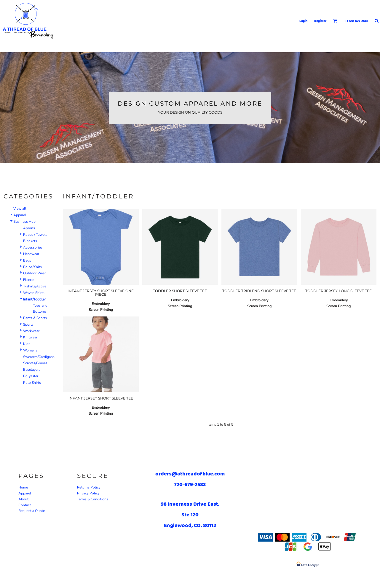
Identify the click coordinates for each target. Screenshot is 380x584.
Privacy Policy (88, 493)
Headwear (31, 254)
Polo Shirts (32, 382)
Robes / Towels (35, 234)
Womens (30, 350)
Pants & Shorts (35, 318)
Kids (26, 343)
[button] (335, 21)
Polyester (30, 376)
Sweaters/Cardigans (39, 356)
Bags (27, 260)
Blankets (30, 240)
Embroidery (101, 303)
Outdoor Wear (34, 273)
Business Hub (24, 221)
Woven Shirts (33, 292)
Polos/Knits (32, 267)
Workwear (31, 331)
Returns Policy (88, 487)
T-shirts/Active (34, 286)
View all (19, 208)
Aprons (29, 228)
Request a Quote (31, 510)
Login (303, 20)
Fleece (28, 279)
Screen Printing (101, 309)
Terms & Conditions (92, 499)
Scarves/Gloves (35, 363)
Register (320, 20)
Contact (24, 505)
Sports (28, 324)
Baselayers (31, 369)
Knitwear (30, 337)
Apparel (19, 215)
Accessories (32, 247)
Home (23, 487)
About (23, 499)
